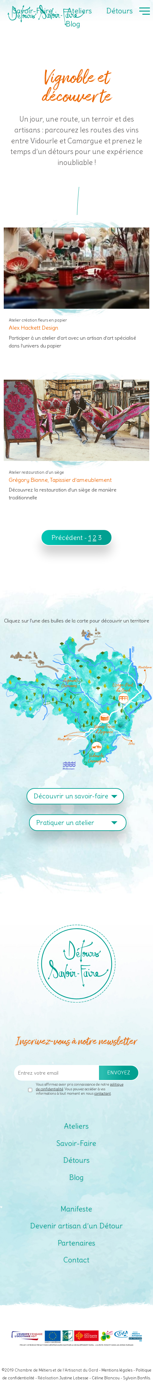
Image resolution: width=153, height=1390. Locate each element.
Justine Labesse (73, 1377)
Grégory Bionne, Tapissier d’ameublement (60, 479)
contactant (102, 1093)
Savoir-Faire (32, 10)
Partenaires (76, 1243)
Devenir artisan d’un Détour (76, 1225)
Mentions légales (116, 1370)
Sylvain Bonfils (136, 1377)
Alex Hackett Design (33, 327)
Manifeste (76, 1208)
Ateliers (79, 10)
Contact (76, 1259)
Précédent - (70, 537)
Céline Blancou (106, 1377)
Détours (119, 10)
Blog (73, 23)
